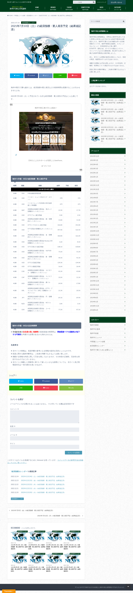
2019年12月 (94, 272)
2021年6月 (93, 201)
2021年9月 (93, 189)
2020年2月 (93, 265)
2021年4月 (93, 209)
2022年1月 (93, 173)
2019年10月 (94, 280)
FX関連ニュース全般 (97, 331)
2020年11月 (94, 229)
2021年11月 (94, 181)
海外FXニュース (101, 8)
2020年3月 (93, 261)
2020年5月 (93, 253)
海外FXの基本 (69, 8)
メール (13, 435)
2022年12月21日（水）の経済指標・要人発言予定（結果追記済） (43, 489)
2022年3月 (93, 165)
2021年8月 (93, 193)
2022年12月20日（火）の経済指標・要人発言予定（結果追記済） (43, 493)
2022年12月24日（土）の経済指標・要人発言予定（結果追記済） (43, 477)
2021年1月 (93, 221)
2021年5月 (93, 205)
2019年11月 (94, 276)
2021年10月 (94, 185)
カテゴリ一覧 (118, 8)
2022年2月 (93, 169)
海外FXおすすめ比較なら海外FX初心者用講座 (99, 587)
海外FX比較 (85, 8)
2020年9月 (93, 237)
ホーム (37, 8)
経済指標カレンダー (19, 472)
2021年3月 (93, 213)
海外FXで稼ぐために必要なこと (100, 339)
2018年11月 (94, 296)
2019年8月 (93, 288)
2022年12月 (94, 153)
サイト (12, 444)
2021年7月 (93, 197)
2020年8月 (93, 241)
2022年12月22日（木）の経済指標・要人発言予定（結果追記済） (43, 485)
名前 (12, 427)
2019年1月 (93, 292)
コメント (14, 409)
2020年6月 (93, 249)
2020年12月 (94, 225)
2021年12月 (94, 177)
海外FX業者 (53, 8)
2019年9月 (93, 284)
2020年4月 (93, 257)
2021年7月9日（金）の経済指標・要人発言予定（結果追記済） (32, 511)
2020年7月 (93, 245)
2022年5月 (93, 157)
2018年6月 (93, 300)
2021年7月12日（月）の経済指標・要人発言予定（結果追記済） (59, 516)
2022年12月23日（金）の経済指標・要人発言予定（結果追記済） (43, 481)
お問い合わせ (116, 2)
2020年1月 (93, 268)
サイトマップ (102, 2)
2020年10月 (94, 233)
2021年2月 (93, 217)
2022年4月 (93, 161)
